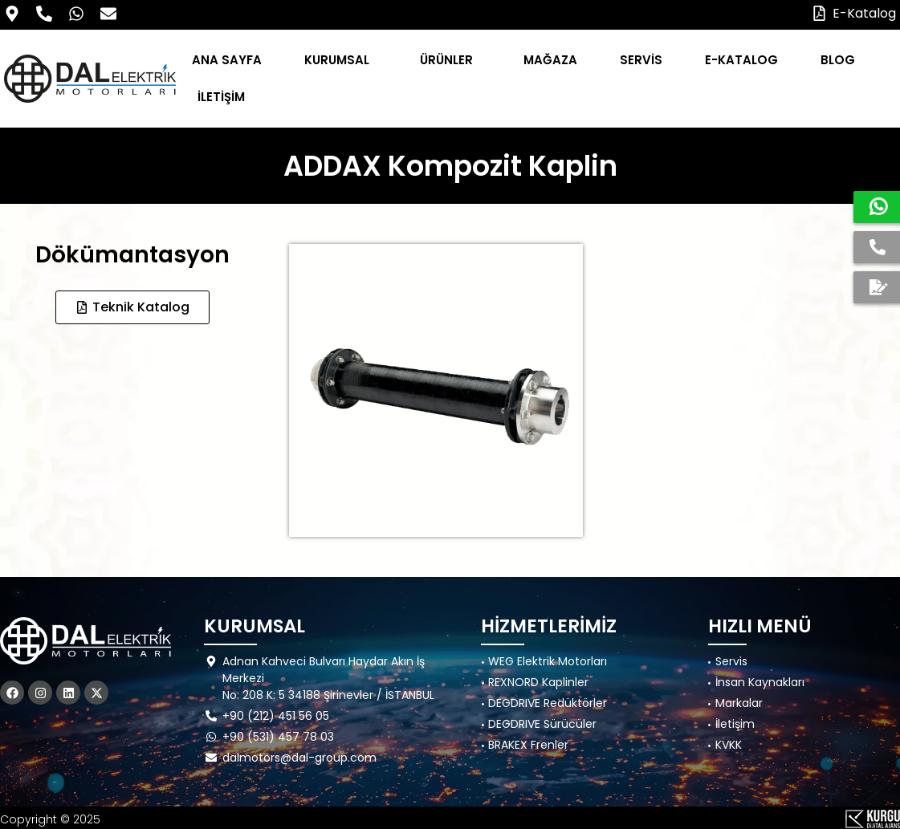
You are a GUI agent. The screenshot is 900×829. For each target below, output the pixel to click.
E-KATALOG (741, 59)
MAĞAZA (550, 59)
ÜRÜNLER (450, 59)
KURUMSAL (340, 59)
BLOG (842, 59)
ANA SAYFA (227, 59)
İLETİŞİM (221, 96)
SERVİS (641, 59)
